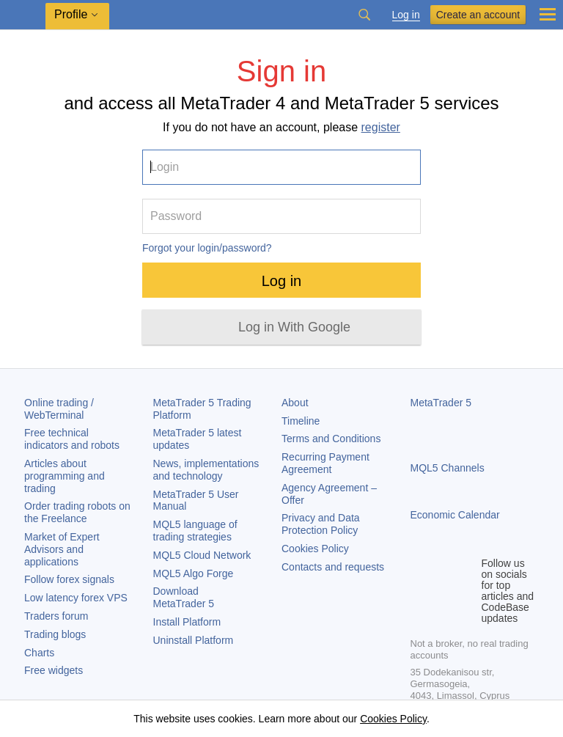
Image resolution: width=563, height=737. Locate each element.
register (380, 127)
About (295, 402)
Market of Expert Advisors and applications (62, 549)
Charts (39, 653)
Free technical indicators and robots (71, 439)
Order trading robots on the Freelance (77, 512)
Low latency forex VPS (76, 598)
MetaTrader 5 (441, 402)
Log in (406, 15)
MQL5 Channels (448, 468)
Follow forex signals (69, 579)
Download (184, 597)
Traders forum (56, 616)
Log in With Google (294, 327)
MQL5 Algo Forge (193, 573)
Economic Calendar (455, 515)
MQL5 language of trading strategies (195, 530)
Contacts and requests (333, 567)
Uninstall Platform (193, 640)
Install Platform (187, 622)
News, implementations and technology (206, 470)
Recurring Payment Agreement (325, 463)
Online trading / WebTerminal (59, 409)
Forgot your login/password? (207, 248)
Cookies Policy (315, 548)
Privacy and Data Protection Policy (321, 524)
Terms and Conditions (331, 438)
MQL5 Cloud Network (202, 555)
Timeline (301, 421)
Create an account (478, 15)
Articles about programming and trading (64, 476)
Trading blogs (55, 634)
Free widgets (53, 670)
